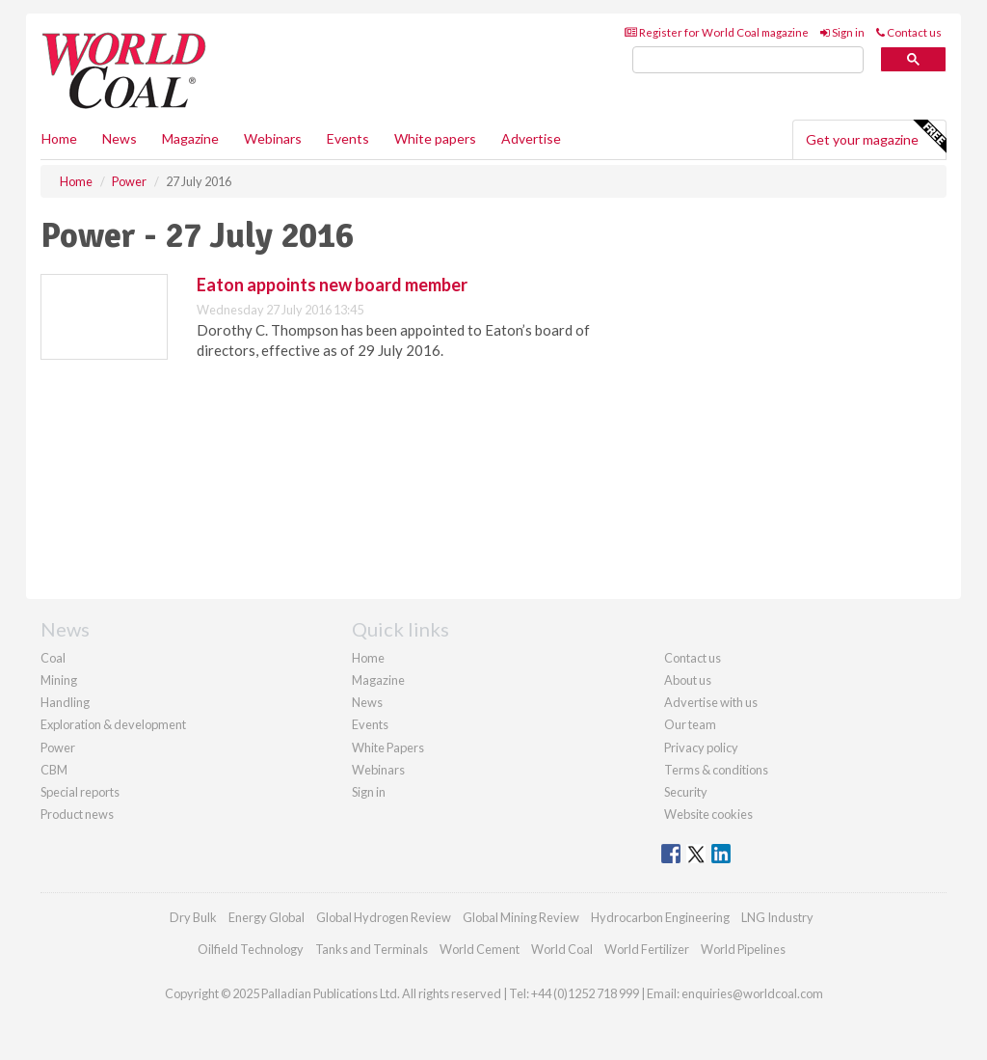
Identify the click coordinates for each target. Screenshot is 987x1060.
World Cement (480, 949)
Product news (77, 814)
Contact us (909, 32)
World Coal (562, 949)
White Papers (388, 747)
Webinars (273, 138)
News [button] (119, 138)
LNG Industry (777, 917)
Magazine (190, 138)
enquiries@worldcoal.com (752, 993)
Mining (58, 680)
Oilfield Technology (251, 949)
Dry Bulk (193, 917)
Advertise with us (711, 702)
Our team (690, 724)
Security (685, 792)
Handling (65, 702)
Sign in (842, 32)
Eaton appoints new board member (332, 284)
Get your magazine (876, 137)
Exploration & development (113, 724)
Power (57, 747)
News (367, 702)
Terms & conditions (716, 769)
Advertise (531, 138)
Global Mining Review (521, 917)
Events (348, 138)
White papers (435, 138)
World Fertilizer (646, 949)
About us (687, 680)
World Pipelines (743, 949)
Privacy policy (701, 747)
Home (59, 138)
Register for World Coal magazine (717, 32)
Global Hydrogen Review (383, 917)
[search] (748, 60)
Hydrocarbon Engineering (660, 917)
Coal (53, 658)
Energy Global (266, 917)
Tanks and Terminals (371, 949)
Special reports (80, 792)
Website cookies (708, 814)
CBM (53, 769)
